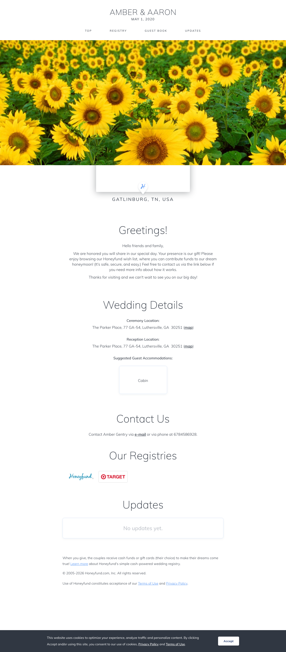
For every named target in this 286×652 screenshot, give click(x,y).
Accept (228, 641)
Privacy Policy (176, 583)
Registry (118, 30)
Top (88, 30)
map (189, 327)
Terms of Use (148, 583)
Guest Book (156, 30)
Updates (193, 30)
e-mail (140, 434)
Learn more (79, 564)
